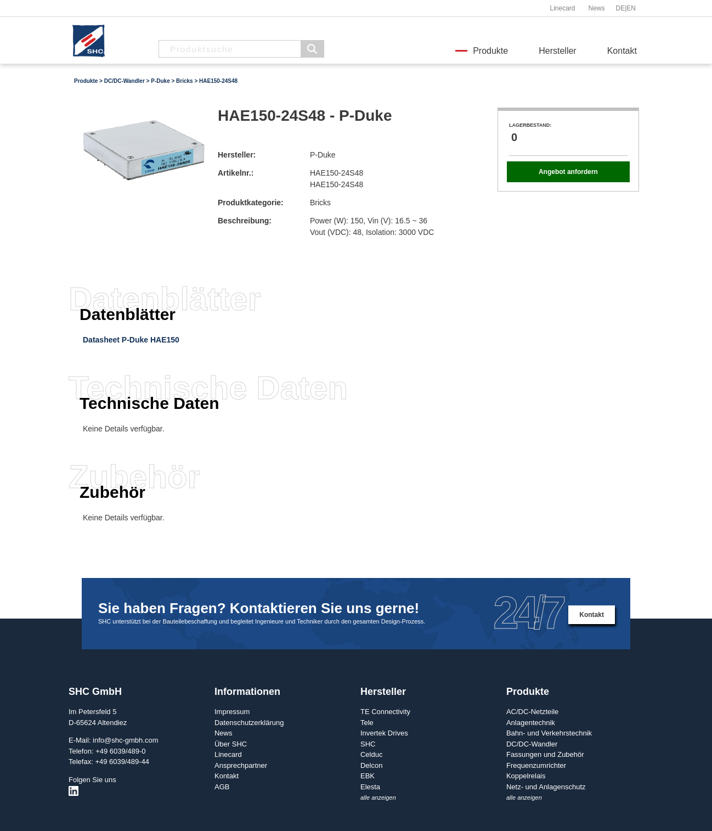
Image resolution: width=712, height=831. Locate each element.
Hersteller (557, 50)
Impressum (232, 712)
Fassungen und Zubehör (545, 754)
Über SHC (230, 744)
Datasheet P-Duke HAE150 (131, 339)
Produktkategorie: (251, 202)
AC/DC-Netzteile (532, 712)
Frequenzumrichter (536, 765)
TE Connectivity (385, 712)
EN (631, 8)
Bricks (184, 81)
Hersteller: (237, 154)
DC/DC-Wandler (124, 81)
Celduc (371, 754)
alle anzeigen (378, 797)
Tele (367, 722)
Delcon (371, 765)
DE (620, 8)
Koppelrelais (526, 776)
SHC (367, 744)
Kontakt (622, 50)
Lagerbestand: (530, 125)
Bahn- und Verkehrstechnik (549, 733)
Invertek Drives (384, 733)
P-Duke (160, 81)
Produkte (490, 50)
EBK (367, 776)
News (596, 8)
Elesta (370, 787)
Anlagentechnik (530, 722)
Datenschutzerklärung (249, 722)
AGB (221, 787)
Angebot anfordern (568, 172)
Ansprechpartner (240, 765)
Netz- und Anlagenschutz (546, 787)
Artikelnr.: (235, 173)
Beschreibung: (245, 220)
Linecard (562, 8)
